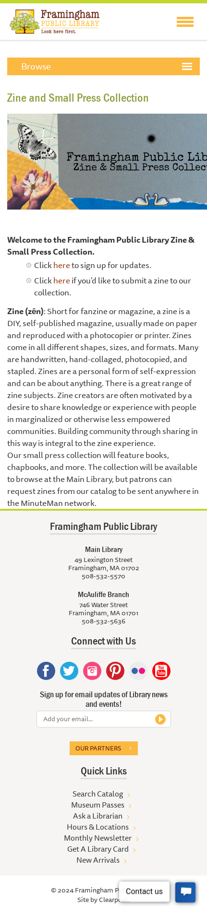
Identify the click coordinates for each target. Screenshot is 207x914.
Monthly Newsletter (98, 837)
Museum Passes (97, 804)
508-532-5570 (103, 576)
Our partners (98, 748)
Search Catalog (98, 793)
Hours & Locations (98, 826)
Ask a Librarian (97, 815)
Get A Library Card (98, 848)
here (61, 264)
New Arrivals (98, 859)
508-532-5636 (103, 621)
